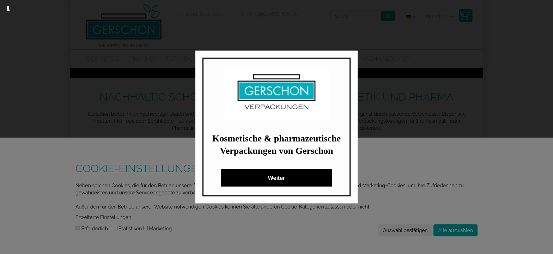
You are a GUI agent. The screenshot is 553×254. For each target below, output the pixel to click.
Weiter (276, 178)
